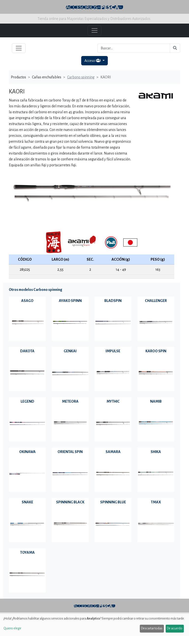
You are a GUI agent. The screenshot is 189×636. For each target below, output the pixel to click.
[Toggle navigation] (19, 48)
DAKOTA (27, 351)
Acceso (92, 60)
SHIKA (156, 452)
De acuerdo (174, 628)
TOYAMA (27, 552)
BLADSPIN (113, 301)
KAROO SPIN (155, 351)
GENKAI (70, 351)
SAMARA (113, 452)
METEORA (70, 401)
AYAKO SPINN (70, 301)
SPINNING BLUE (113, 502)
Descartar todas (151, 628)
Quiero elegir (12, 628)
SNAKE (27, 502)
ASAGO (27, 301)
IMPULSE (113, 351)
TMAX (156, 502)
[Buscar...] (133, 48)
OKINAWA (27, 452)
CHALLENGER (156, 301)
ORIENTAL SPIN (70, 452)
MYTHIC (113, 401)
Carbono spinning (80, 77)
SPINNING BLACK (70, 502)
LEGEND (27, 401)
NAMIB (156, 401)
